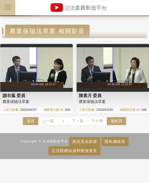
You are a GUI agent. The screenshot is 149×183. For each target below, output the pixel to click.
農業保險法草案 (16, 101)
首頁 (30, 121)
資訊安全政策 (84, 141)
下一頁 (77, 121)
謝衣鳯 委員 (14, 95)
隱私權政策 (115, 141)
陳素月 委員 (90, 95)
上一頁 (48, 121)
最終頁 (116, 121)
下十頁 (97, 121)
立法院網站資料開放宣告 (74, 150)
